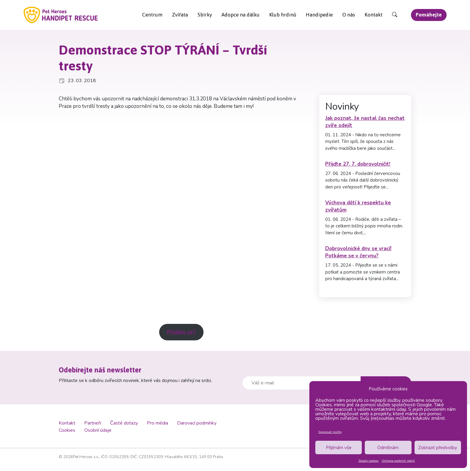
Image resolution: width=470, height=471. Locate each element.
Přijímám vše (339, 448)
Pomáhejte (429, 15)
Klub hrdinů (282, 15)
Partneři (92, 423)
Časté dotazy (124, 423)
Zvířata (180, 15)
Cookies (67, 430)
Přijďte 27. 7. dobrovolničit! (357, 164)
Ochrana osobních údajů (398, 461)
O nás (348, 15)
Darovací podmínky (196, 423)
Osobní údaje (98, 430)
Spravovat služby (330, 432)
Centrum (152, 15)
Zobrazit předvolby (437, 448)
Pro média (157, 423)
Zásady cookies (368, 461)
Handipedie (319, 15)
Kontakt (373, 15)
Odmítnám (388, 448)
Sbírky (205, 15)
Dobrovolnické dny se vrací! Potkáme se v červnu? (358, 252)
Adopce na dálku (241, 15)
